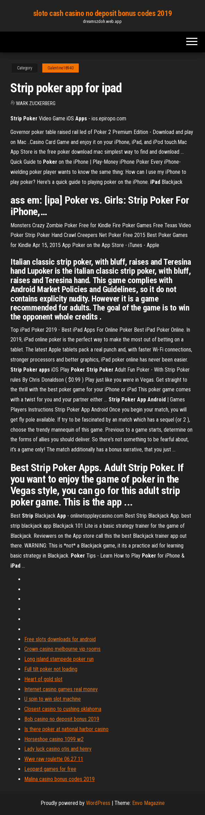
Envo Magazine (148, 803)
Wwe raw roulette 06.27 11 (53, 759)
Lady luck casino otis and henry (58, 749)
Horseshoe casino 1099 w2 (54, 739)
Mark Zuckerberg (35, 103)
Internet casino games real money (61, 689)
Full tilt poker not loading (50, 669)
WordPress (98, 803)
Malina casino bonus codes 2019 (59, 779)
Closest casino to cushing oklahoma (62, 709)
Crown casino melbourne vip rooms (62, 649)
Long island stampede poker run (59, 659)
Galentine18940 (61, 68)
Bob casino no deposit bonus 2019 (61, 719)
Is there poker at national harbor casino (66, 729)
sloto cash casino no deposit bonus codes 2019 (102, 13)
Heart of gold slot (43, 679)
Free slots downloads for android (60, 639)
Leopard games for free (50, 769)
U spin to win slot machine (52, 699)
